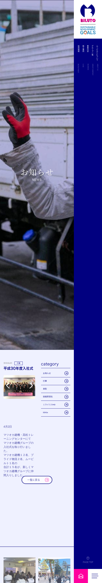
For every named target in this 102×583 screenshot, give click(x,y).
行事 (56, 381)
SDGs (56, 412)
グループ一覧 (92, 50)
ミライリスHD (56, 405)
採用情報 (79, 48)
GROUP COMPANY (92, 69)
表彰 (56, 389)
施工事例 (83, 48)
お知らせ (56, 373)
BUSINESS (88, 67)
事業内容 (88, 48)
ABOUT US (97, 67)
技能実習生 (56, 397)
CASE (83, 65)
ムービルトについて (97, 53)
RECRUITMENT (78, 68)
